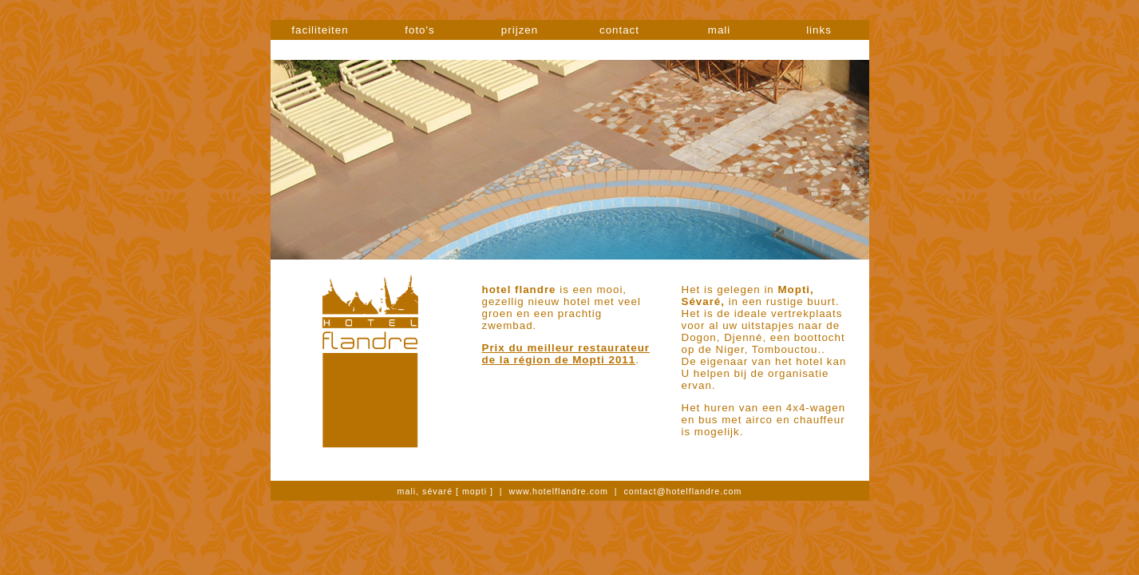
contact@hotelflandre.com (682, 491)
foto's (419, 30)
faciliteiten (319, 30)
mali (719, 30)
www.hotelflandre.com (558, 491)
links (819, 30)
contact (619, 30)
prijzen (519, 30)
